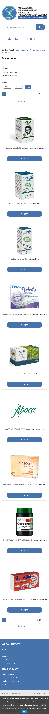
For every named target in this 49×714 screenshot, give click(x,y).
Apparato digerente (38, 50)
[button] (30, 101)
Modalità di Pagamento (11, 681)
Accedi (4, 649)
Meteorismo (6, 78)
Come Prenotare (8, 674)
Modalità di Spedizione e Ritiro (14, 684)
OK (24, 711)
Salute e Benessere (22, 50)
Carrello (5, 660)
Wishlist (5, 656)
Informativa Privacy (9, 663)
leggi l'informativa (26, 705)
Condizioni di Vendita (10, 677)
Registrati (5, 652)
